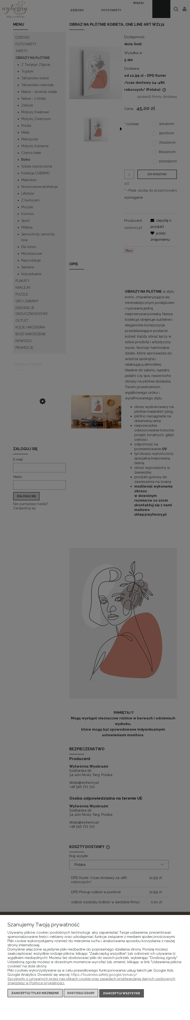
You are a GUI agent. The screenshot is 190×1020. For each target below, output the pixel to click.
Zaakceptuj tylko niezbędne (35, 993)
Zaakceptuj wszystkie (121, 993)
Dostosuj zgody (81, 993)
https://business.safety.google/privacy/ (104, 975)
